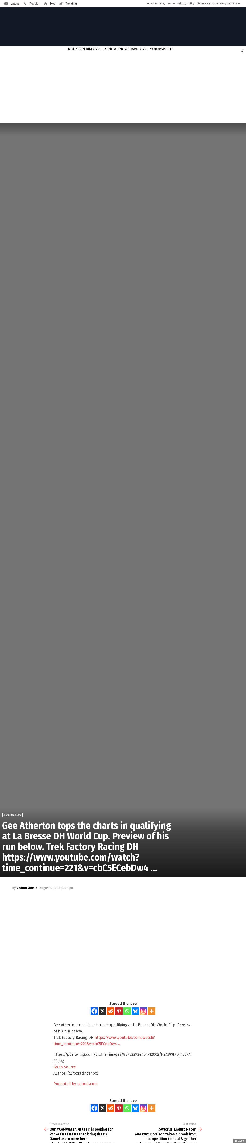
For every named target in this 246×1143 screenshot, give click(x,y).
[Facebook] (94, 1011)
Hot (52, 3)
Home (171, 3)
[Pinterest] (119, 1011)
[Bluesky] (135, 1011)
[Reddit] (110, 1011)
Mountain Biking (82, 49)
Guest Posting (156, 3)
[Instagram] (143, 1011)
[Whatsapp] (127, 1011)
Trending (71, 3)
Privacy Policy (185, 3)
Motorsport (160, 49)
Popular (34, 3)
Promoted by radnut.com (75, 1084)
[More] (151, 1011)
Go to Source (64, 1067)
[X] (102, 1011)
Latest (14, 3)
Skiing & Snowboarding (123, 49)
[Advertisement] (123, 89)
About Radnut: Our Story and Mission (219, 3)
